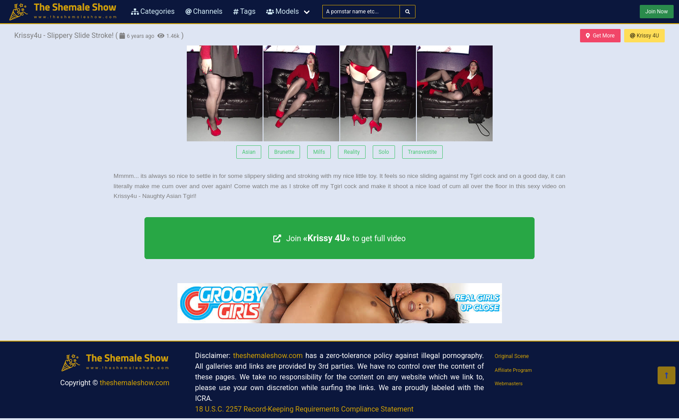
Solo (384, 152)
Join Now (657, 11)
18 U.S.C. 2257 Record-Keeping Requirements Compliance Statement (304, 409)
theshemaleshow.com (134, 383)
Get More (600, 36)
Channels (203, 11)
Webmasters (509, 384)
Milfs (319, 152)
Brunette (284, 152)
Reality (352, 152)
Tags (244, 11)
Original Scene (512, 356)
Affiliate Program (513, 370)
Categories (153, 11)
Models (282, 11)
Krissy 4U (644, 36)
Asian (248, 152)
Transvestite (422, 152)
